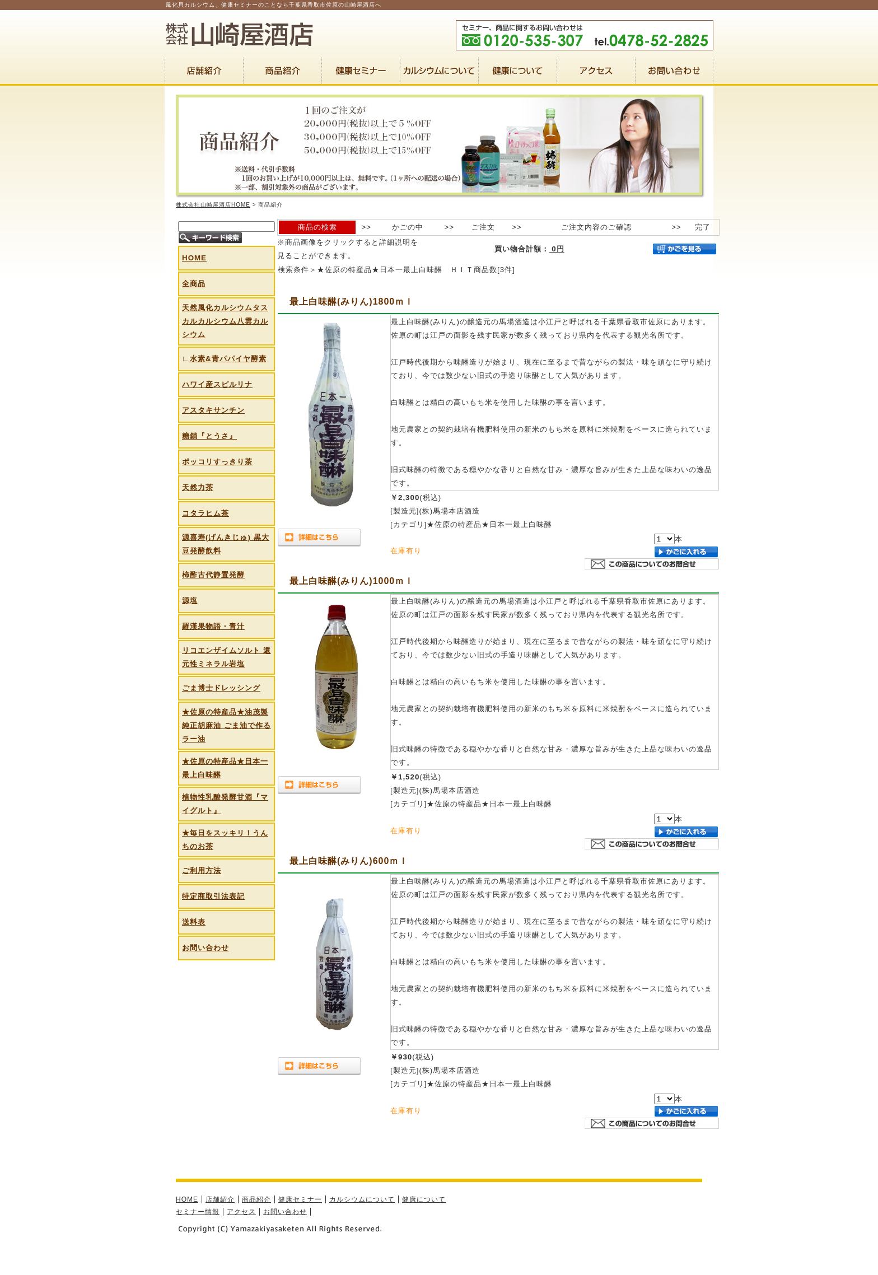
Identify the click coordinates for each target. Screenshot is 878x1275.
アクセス (241, 1212)
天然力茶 (197, 487)
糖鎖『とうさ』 (209, 436)
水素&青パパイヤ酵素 (228, 358)
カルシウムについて (362, 1199)
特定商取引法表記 (213, 896)
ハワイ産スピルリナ (217, 384)
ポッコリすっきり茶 (217, 461)
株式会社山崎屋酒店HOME (213, 205)
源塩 (190, 600)
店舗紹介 (220, 1199)
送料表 (194, 922)
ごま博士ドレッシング (221, 688)
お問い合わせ (205, 948)
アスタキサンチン (213, 410)
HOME (194, 258)
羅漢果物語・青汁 (213, 626)
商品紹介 (256, 1199)
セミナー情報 (198, 1212)
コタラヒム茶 (205, 513)
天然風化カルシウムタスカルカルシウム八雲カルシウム (225, 321)
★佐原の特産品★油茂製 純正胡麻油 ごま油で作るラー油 (226, 725)
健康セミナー (300, 1199)
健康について (424, 1199)
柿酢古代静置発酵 (213, 575)
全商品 (194, 283)
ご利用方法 (201, 870)
